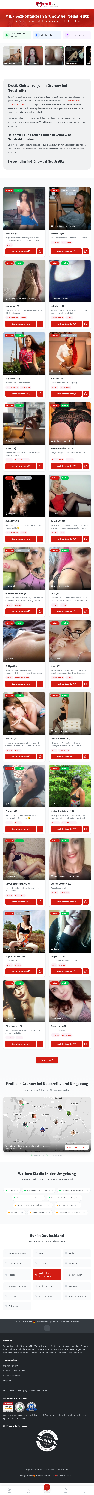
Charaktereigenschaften (14, 1372)
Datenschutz (50, 1471)
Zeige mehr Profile (47, 1061)
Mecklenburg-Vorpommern (47, 1323)
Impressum (63, 1471)
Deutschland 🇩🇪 (28, 1323)
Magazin (7, 1382)
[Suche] (28, 1490)
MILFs (18, 1323)
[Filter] (65, 1490)
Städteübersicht (10, 1367)
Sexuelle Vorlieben (11, 1377)
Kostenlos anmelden (76, 1148)
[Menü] (84, 1490)
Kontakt (38, 1471)
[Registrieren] (47, 1490)
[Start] (9, 1490)
